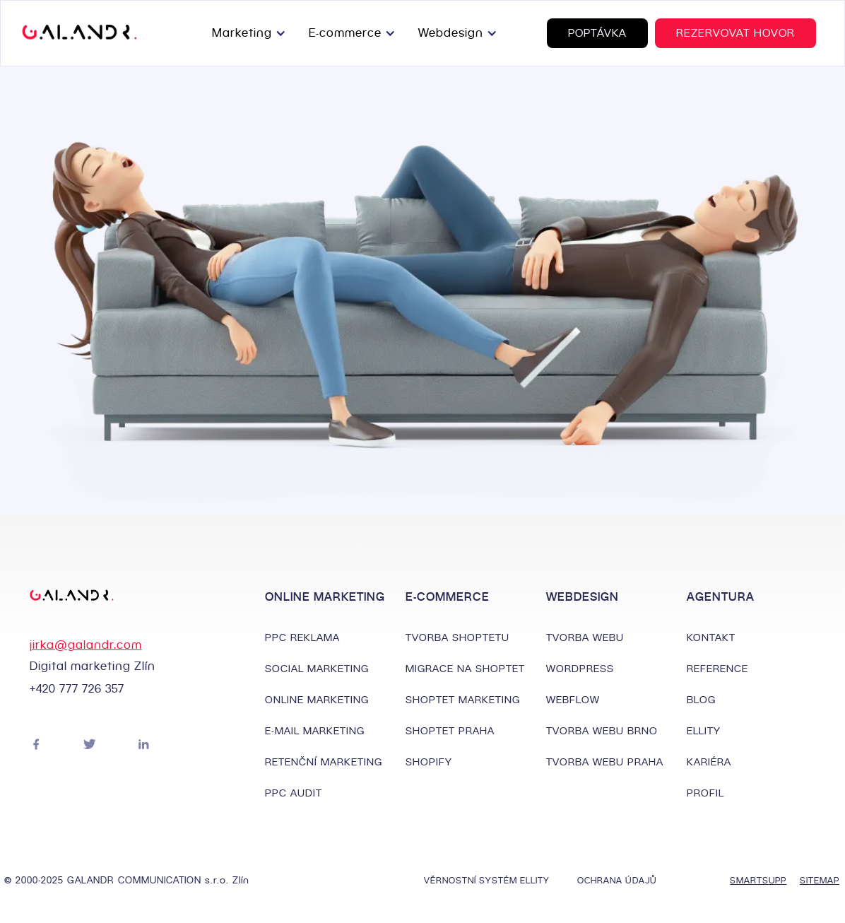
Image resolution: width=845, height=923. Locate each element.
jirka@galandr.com (86, 645)
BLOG (701, 699)
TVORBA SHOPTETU (457, 637)
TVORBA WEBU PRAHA (604, 762)
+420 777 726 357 (77, 688)
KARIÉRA (709, 762)
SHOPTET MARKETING (463, 699)
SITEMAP (819, 880)
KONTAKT (711, 637)
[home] (79, 33)
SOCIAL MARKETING (317, 668)
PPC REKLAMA (302, 637)
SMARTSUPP (751, 880)
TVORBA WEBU (585, 637)
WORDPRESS (580, 668)
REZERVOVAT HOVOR (735, 33)
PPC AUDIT (293, 793)
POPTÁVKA (597, 33)
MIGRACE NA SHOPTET (465, 668)
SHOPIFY (429, 762)
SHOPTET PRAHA (450, 730)
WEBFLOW (573, 699)
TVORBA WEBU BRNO (602, 730)
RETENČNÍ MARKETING (323, 762)
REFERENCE (717, 668)
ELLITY (704, 730)
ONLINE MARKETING (317, 699)
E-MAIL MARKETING (315, 730)
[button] (251, 33)
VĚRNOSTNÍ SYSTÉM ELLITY (487, 880)
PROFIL (705, 793)
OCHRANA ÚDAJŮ (616, 880)
